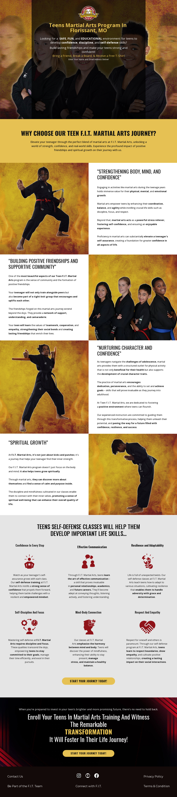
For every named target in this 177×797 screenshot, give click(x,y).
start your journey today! (88, 681)
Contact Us (15, 776)
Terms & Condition (157, 786)
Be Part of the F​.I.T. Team (24, 786)
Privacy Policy (153, 776)
